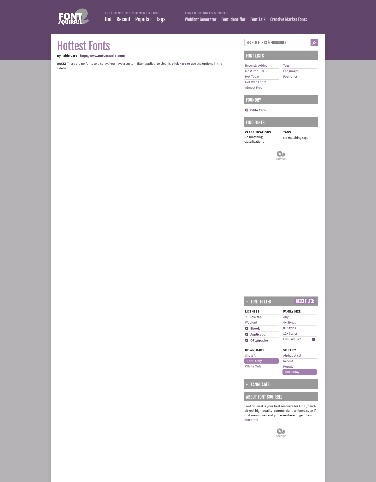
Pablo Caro (255, 110)
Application (256, 190)
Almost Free (253, 88)
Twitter (244, 430)
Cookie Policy (160, 455)
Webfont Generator (201, 19)
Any (286, 173)
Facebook (246, 435)
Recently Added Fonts (77, 430)
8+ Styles (289, 184)
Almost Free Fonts (75, 440)
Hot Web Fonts (255, 82)
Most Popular (254, 71)
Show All (251, 212)
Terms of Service (162, 445)
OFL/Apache (256, 196)
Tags (160, 19)
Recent (123, 19)
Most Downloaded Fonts (79, 435)
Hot (108, 19)
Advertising (159, 465)
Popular (143, 19)
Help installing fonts (165, 435)
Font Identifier (233, 19)
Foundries (290, 77)
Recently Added (256, 66)
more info (251, 276)
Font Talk (257, 19)
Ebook (252, 184)
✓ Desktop (253, 173)
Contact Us (158, 440)
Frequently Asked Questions (171, 430)
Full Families (292, 195)
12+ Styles (290, 190)
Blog (243, 440)
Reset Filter (305, 157)
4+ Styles (289, 179)
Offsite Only (253, 223)
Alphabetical (292, 212)
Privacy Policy (160, 450)
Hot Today (252, 77)
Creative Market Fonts (288, 19)
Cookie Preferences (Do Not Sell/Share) (178, 460)
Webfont (251, 179)
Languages (291, 71)
